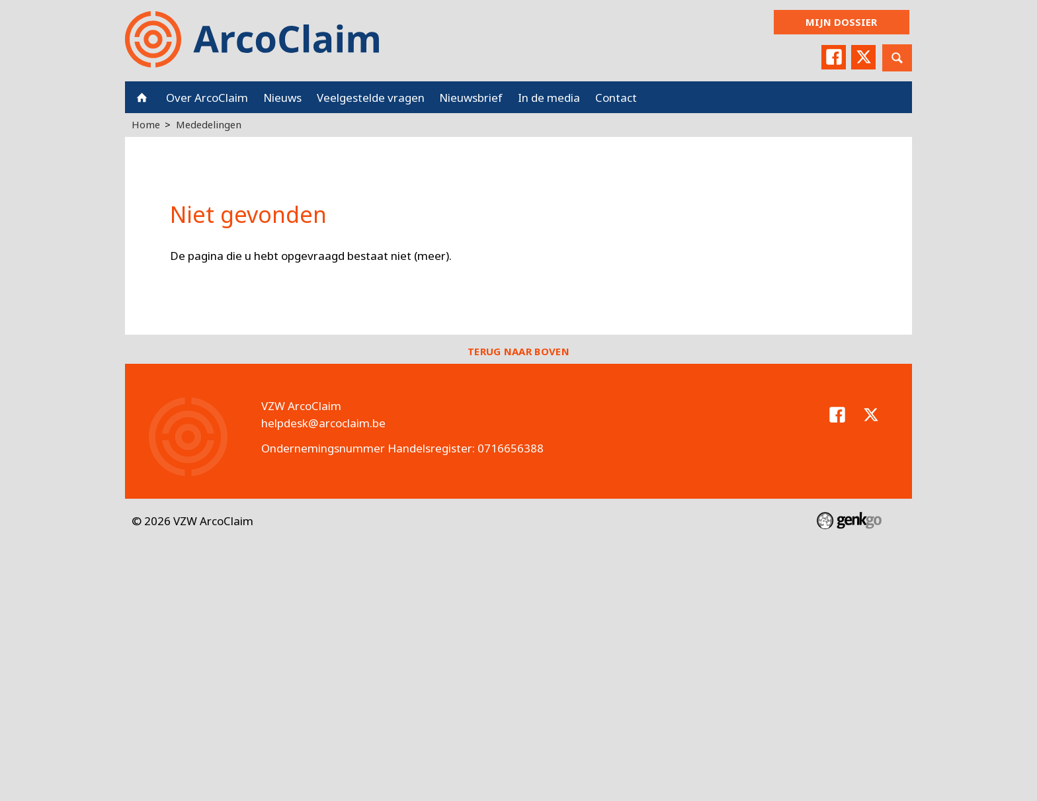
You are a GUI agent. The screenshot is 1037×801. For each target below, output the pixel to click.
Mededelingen (208, 124)
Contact (616, 97)
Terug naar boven (518, 351)
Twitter (863, 57)
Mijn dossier (841, 21)
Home (142, 97)
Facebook (832, 57)
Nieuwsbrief (471, 97)
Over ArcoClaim (207, 97)
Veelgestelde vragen (371, 97)
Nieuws (282, 97)
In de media (549, 97)
